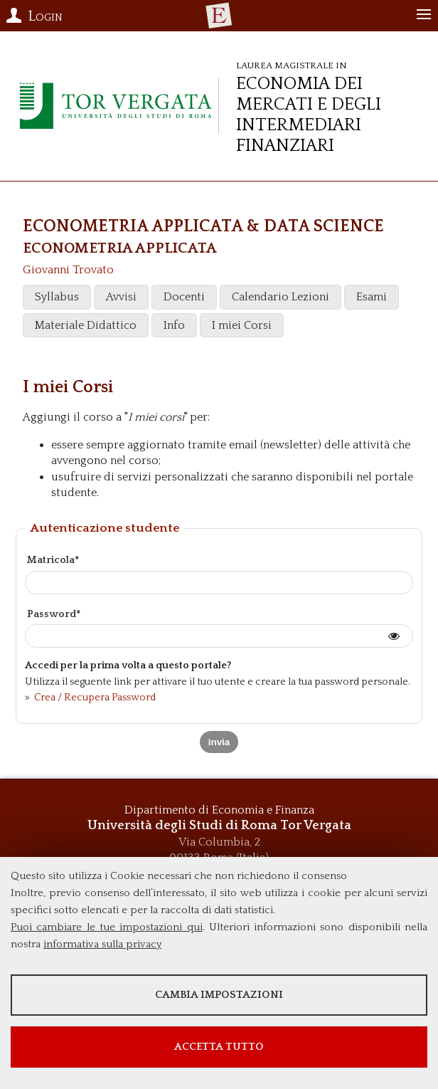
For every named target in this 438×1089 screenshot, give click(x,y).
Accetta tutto (219, 1047)
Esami (371, 296)
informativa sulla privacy (102, 944)
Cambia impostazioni (219, 995)
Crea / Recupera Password (94, 697)
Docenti (184, 296)
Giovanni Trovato (68, 269)
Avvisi (121, 296)
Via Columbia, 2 (219, 842)
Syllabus (57, 296)
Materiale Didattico (86, 325)
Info (174, 325)
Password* (53, 614)
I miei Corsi (242, 325)
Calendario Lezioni (280, 296)
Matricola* (53, 560)
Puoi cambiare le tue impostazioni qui (107, 927)
